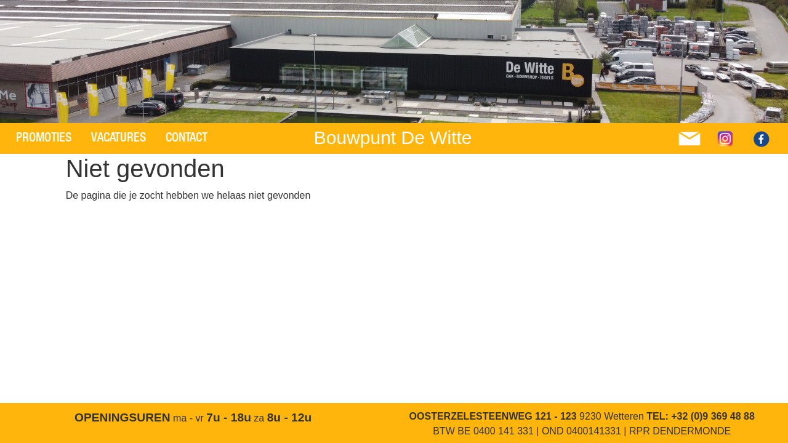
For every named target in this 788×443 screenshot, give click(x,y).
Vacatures (118, 137)
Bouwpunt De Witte (393, 137)
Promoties (43, 137)
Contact (186, 137)
